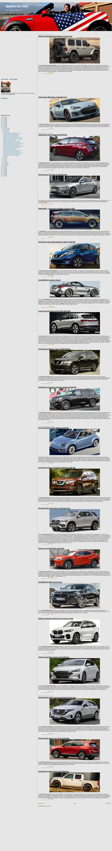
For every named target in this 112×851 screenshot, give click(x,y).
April (4, 161)
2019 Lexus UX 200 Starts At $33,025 (51, 548)
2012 (3, 172)
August (4, 156)
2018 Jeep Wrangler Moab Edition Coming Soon (55, 36)
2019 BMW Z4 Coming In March (49, 280)
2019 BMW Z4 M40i (45, 307)
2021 (3, 123)
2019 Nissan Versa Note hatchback (47, 276)
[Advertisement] (50, 86)
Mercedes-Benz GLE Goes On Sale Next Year (54, 508)
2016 (3, 167)
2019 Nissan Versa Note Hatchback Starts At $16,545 (56, 242)
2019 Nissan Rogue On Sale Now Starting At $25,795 (56, 468)
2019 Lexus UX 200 (44, 578)
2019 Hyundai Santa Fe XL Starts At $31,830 (53, 738)
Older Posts (108, 803)
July (4, 157)
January (5, 164)
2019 (3, 126)
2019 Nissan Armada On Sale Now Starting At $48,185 (57, 387)
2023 (3, 120)
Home (75, 803)
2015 (3, 168)
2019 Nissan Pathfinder (45, 383)
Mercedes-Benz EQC (45, 734)
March (4, 162)
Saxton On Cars (17, 6)
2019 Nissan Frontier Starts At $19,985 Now (53, 771)
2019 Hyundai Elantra (45, 692)
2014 (3, 169)
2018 (3, 127)
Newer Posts (41, 803)
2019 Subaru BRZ (44, 129)
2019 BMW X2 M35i (45, 614)
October (5, 130)
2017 (3, 165)
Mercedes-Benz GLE (45, 544)
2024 (3, 119)
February (5, 163)
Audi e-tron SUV (44, 345)
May (4, 159)
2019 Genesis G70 (44, 204)
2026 (3, 117)
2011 (3, 173)
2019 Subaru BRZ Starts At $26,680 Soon (52, 97)
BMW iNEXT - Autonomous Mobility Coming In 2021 (56, 209)
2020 (3, 124)
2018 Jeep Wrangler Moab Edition (47, 73)
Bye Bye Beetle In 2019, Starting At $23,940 (53, 428)
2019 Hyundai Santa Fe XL (46, 767)
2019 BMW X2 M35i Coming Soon (50, 582)
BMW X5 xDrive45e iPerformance (47, 653)
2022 (3, 122)
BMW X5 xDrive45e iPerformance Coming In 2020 (55, 618)
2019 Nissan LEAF (44, 170)
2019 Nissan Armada (45, 422)
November (5, 129)
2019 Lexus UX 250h (53, 578)
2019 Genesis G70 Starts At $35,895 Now (52, 175)
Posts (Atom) (48, 806)
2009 (3, 175)
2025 (3, 118)
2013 (3, 170)
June (4, 158)
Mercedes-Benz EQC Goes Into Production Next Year (57, 697)
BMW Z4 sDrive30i (52, 307)
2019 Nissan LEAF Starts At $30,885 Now (52, 135)
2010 (3, 174)
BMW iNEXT (43, 238)
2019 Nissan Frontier (45, 799)
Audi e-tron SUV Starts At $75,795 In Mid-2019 (54, 311)
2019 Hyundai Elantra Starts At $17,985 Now (53, 657)
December (5, 128)
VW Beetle (43, 463)
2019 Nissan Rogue (44, 504)
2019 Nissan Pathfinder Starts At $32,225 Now (54, 349)
